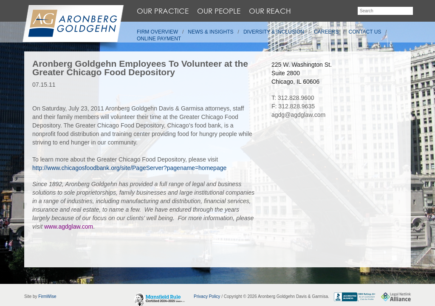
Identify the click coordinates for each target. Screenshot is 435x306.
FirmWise (47, 296)
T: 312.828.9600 (292, 97)
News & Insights (210, 32)
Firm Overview (157, 32)
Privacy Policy (207, 296)
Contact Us (365, 32)
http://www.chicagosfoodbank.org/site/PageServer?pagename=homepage (129, 167)
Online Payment (159, 39)
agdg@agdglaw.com (298, 114)
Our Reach (270, 10)
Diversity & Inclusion (273, 32)
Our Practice (163, 10)
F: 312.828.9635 (293, 106)
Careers (326, 32)
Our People (218, 10)
